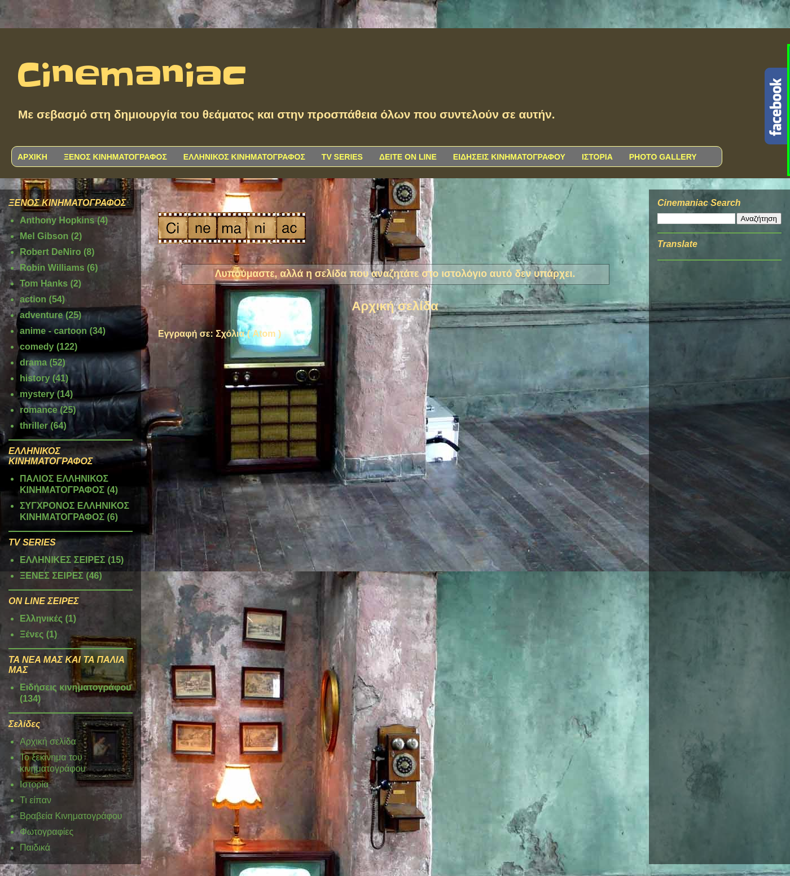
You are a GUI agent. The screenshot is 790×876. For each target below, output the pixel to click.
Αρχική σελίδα (395, 306)
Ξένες (31, 634)
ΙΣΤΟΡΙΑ (597, 156)
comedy (37, 346)
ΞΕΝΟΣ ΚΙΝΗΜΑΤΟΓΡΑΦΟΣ (115, 156)
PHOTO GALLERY (663, 156)
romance (39, 410)
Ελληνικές (41, 618)
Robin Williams (52, 267)
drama (33, 362)
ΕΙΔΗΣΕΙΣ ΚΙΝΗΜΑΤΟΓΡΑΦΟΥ (509, 156)
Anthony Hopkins (57, 220)
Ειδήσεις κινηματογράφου (75, 687)
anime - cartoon (53, 331)
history (35, 378)
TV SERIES (342, 156)
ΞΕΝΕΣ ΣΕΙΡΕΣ (52, 575)
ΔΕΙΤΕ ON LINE (408, 156)
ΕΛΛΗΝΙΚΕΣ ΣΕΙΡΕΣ (63, 560)
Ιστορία (34, 784)
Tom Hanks (44, 283)
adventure (41, 315)
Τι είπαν (35, 800)
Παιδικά (35, 847)
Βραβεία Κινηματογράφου (71, 816)
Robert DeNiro (50, 252)
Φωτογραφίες (46, 832)
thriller (34, 425)
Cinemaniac (132, 76)
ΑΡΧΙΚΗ (32, 156)
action (33, 299)
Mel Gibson (44, 236)
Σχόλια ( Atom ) (248, 333)
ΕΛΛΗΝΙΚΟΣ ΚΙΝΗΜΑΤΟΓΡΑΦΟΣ (244, 156)
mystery (37, 394)
